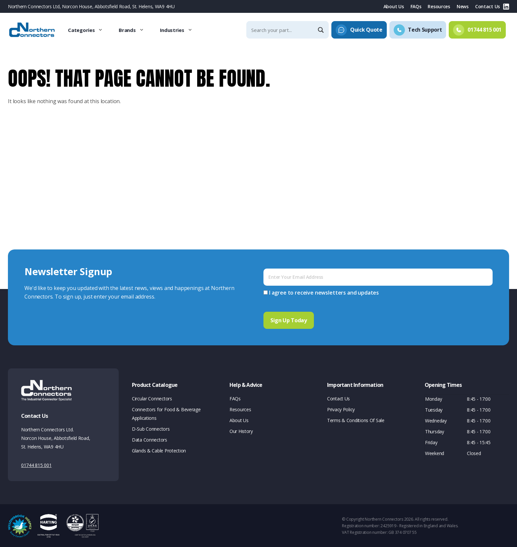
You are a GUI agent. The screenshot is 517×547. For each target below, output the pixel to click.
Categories (89, 30)
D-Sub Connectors (151, 428)
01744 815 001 (36, 464)
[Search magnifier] (321, 30)
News (463, 6)
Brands (135, 30)
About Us (393, 6)
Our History (241, 430)
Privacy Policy (341, 408)
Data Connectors (149, 439)
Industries (180, 30)
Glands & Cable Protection (159, 449)
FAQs (416, 6)
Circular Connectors (152, 397)
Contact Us (487, 6)
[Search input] (282, 30)
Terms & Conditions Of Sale (355, 419)
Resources (439, 6)
